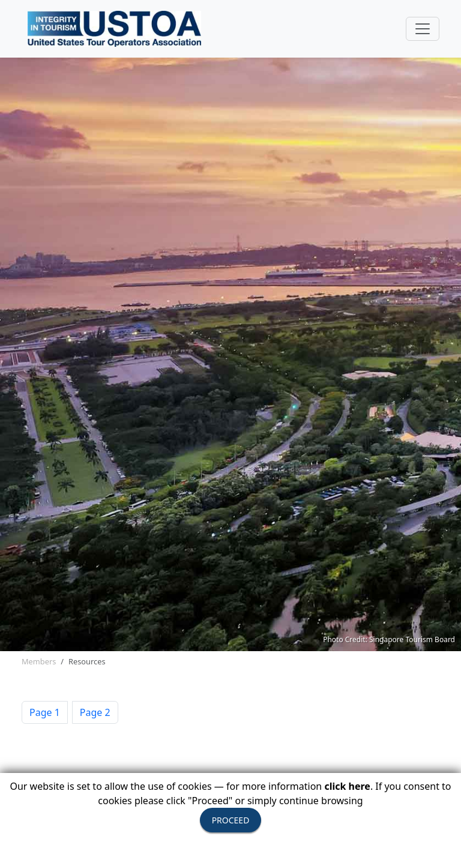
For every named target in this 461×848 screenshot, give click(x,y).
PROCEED (231, 820)
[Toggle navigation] (422, 29)
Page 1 (44, 712)
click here (347, 786)
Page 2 (95, 712)
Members (39, 661)
